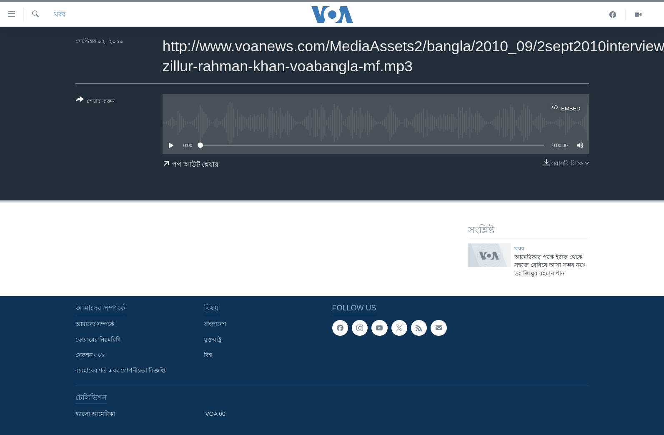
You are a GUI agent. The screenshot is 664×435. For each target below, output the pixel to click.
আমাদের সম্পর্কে (95, 324)
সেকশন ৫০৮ (90, 355)
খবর (60, 14)
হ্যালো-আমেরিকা (95, 413)
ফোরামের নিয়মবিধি (98, 339)
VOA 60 (215, 413)
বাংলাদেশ (215, 324)
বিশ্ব (208, 355)
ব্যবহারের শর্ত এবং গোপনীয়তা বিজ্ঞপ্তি (120, 370)
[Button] (95, 102)
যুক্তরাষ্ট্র (213, 339)
